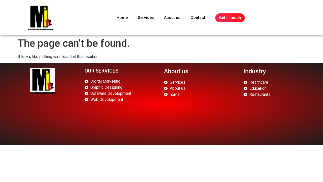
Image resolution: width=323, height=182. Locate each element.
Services (146, 17)
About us (172, 17)
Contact (198, 17)
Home (122, 17)
